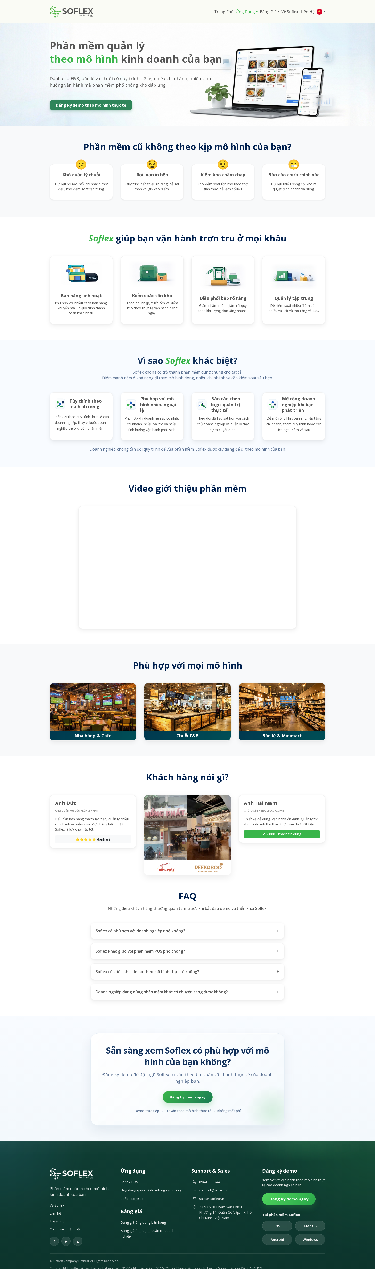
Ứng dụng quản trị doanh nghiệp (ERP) (151, 1181)
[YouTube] (66, 1232)
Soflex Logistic (132, 1190)
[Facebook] (54, 1232)
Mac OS (310, 1217)
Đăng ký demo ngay (187, 1088)
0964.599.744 (209, 1173)
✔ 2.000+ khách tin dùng (282, 830)
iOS (277, 1217)
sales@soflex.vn (211, 1190)
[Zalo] (77, 1232)
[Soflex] (71, 1165)
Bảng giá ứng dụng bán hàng (143, 1214)
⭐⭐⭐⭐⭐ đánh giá (93, 830)
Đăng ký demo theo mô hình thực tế (91, 105)
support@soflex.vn (213, 1181)
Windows (310, 1231)
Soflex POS (129, 1173)
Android (277, 1231)
